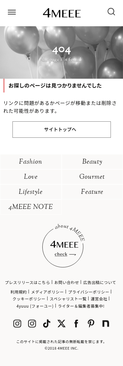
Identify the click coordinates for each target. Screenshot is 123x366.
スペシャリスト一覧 (68, 298)
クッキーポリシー (29, 298)
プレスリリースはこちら (27, 282)
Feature (92, 192)
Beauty (92, 162)
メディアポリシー (47, 292)
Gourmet (92, 177)
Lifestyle (31, 192)
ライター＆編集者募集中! (81, 306)
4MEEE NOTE (31, 207)
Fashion (30, 162)
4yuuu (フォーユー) (34, 306)
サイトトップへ (60, 129)
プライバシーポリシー (89, 292)
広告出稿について (99, 282)
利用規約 (18, 292)
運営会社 (99, 298)
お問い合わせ (66, 282)
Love (31, 177)
